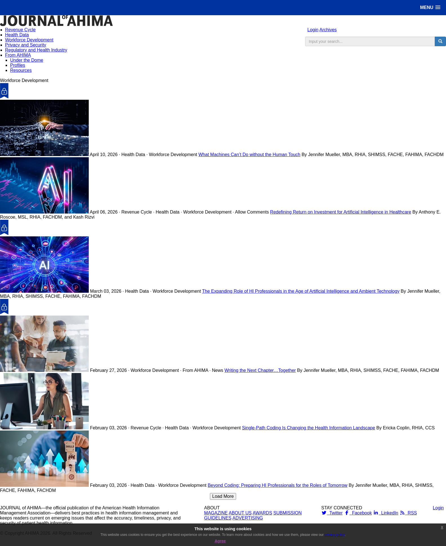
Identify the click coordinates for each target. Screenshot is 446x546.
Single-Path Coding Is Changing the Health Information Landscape (308, 427)
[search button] (440, 41)
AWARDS (262, 513)
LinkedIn (385, 513)
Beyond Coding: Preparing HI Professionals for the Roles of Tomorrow (277, 485)
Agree (220, 541)
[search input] (370, 41)
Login (312, 29)
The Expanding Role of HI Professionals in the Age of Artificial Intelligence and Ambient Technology (301, 291)
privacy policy (335, 535)
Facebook (358, 513)
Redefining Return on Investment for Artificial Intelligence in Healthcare (340, 212)
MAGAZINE (216, 513)
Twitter (332, 513)
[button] (430, 7)
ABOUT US (240, 513)
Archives (328, 29)
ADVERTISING (247, 518)
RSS (408, 513)
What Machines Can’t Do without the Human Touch (249, 154)
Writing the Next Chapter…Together (260, 370)
